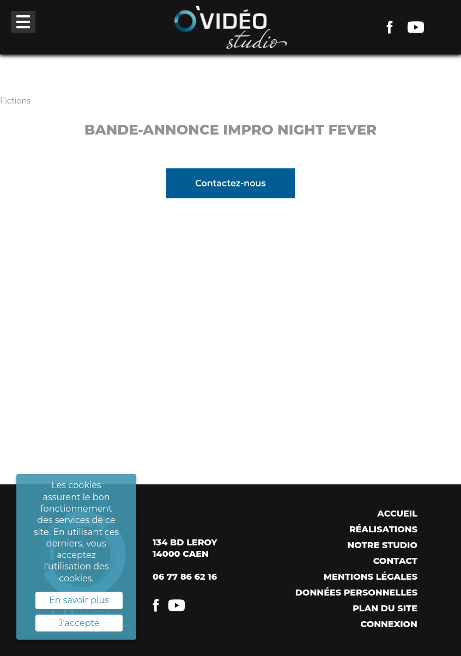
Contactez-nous (230, 183)
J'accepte (79, 623)
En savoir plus (79, 600)
